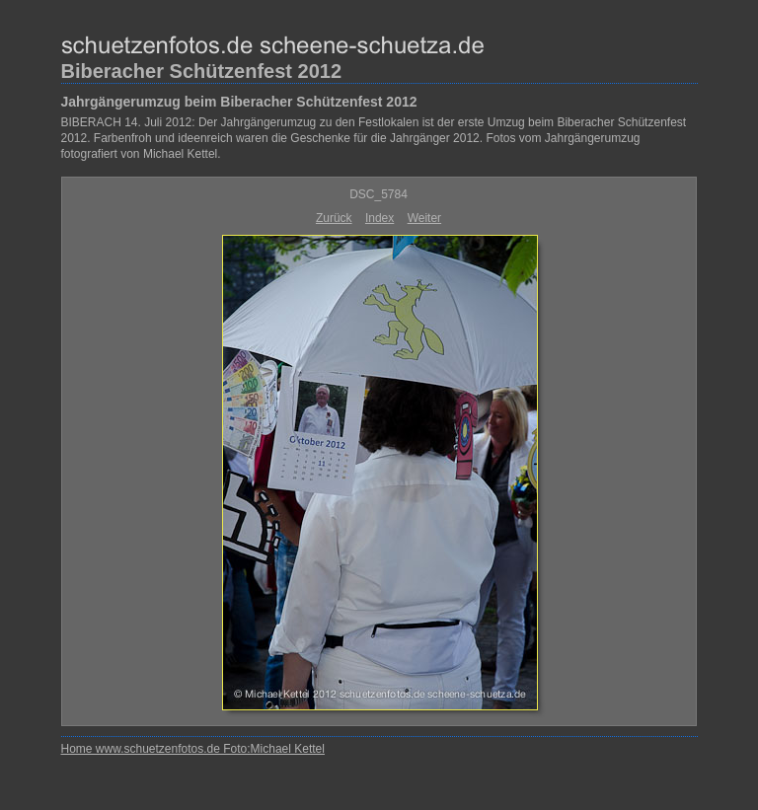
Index (379, 218)
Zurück (334, 218)
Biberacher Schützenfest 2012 (201, 71)
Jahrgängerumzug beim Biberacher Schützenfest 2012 (239, 102)
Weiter (424, 218)
